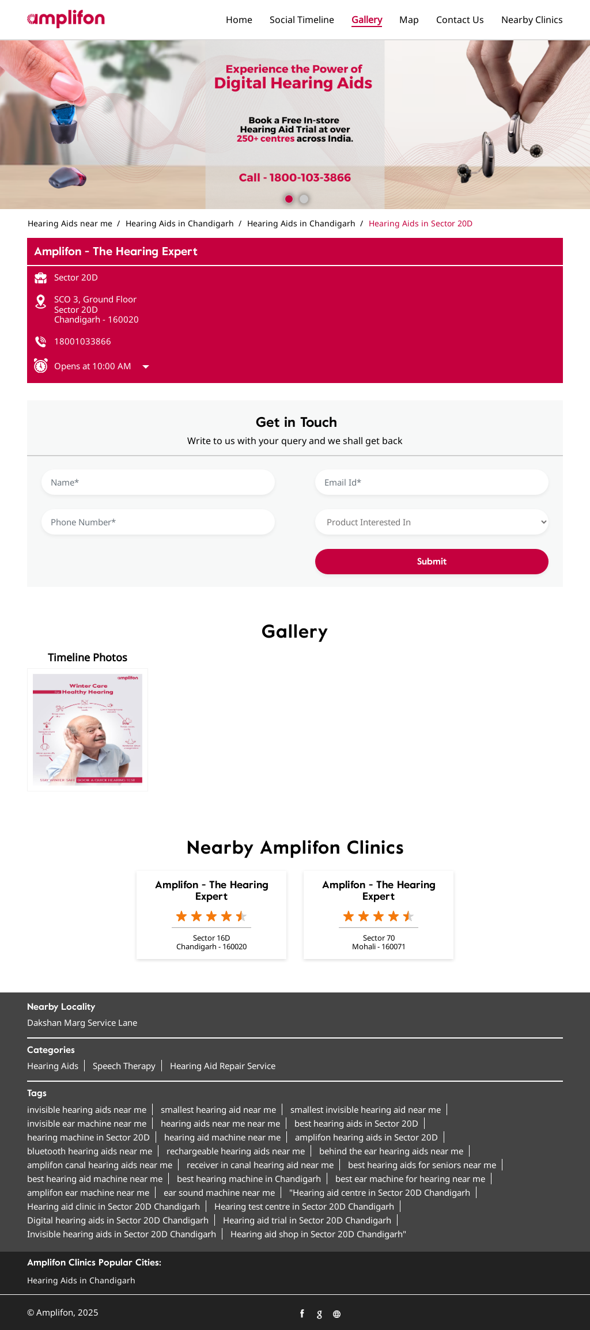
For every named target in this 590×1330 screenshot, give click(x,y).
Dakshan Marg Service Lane (82, 1022)
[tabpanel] (295, 124)
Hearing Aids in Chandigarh (81, 1280)
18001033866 (82, 341)
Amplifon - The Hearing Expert (211, 891)
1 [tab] (287, 197)
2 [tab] (302, 197)
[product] (432, 522)
